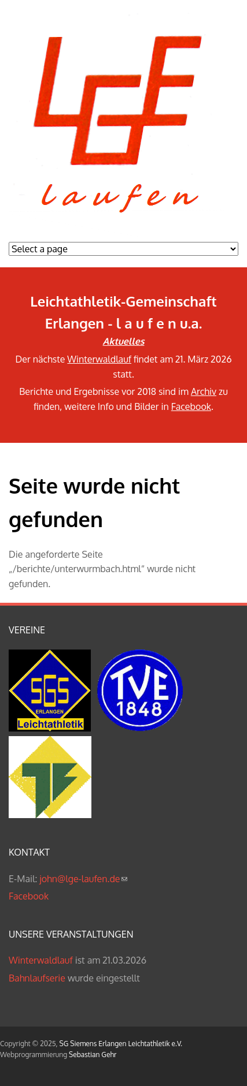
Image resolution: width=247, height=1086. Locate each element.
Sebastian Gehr (92, 1054)
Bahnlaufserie (37, 978)
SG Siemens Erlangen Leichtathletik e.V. (121, 1043)
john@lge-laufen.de (83, 879)
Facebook (191, 406)
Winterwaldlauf (99, 359)
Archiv (203, 391)
